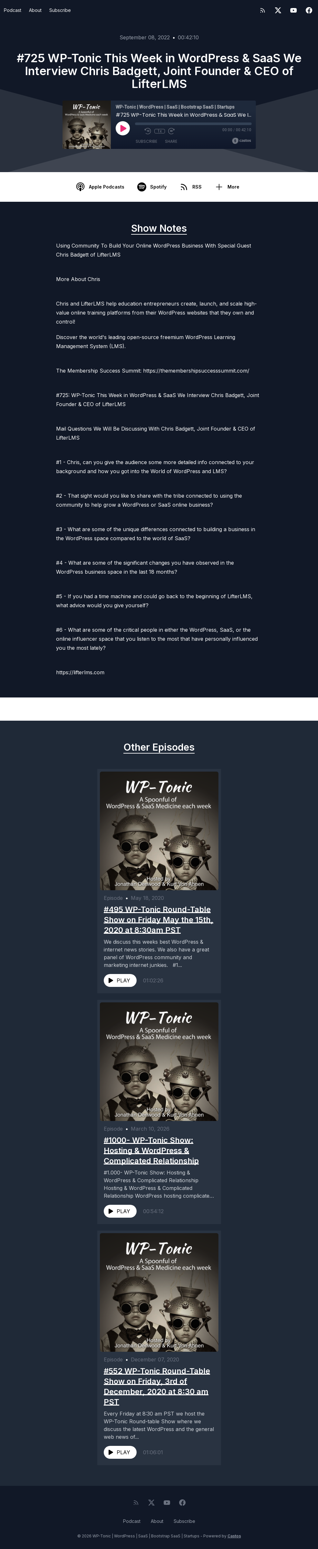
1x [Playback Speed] (159, 131)
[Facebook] (309, 10)
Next (285, 709)
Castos (234, 1536)
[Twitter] (278, 10)
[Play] (123, 128)
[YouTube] (293, 10)
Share (171, 141)
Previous (37, 709)
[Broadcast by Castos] (241, 141)
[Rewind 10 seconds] (148, 131)
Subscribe (60, 10)
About (35, 10)
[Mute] (138, 131)
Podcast (12, 10)
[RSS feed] (262, 10)
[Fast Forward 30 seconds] (171, 131)
